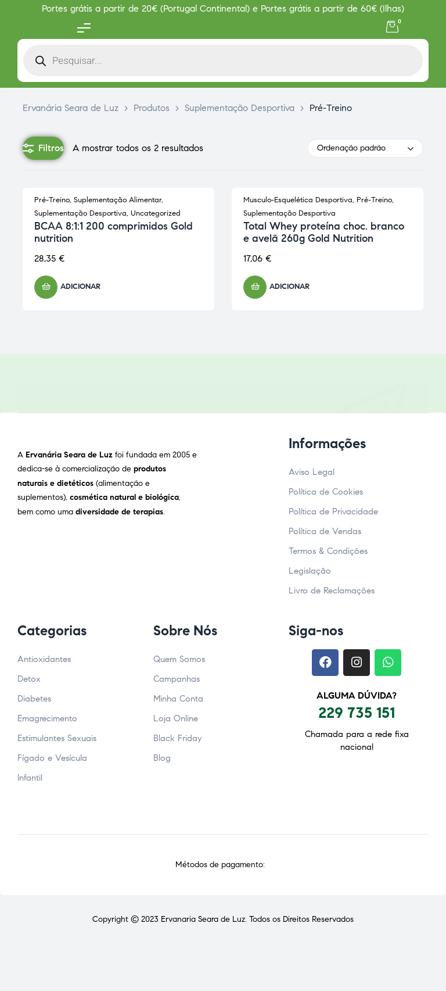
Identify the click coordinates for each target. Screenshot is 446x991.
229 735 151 (356, 712)
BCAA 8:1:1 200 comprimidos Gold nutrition (113, 232)
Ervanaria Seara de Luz (203, 919)
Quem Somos (179, 659)
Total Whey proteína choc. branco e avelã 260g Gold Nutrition (323, 232)
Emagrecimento (47, 718)
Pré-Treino (52, 200)
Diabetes (34, 698)
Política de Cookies (326, 491)
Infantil (29, 777)
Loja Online (175, 718)
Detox (29, 679)
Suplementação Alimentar (117, 200)
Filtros (43, 148)
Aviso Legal (311, 472)
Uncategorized (156, 213)
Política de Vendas (325, 531)
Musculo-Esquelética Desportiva (298, 200)
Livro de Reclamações (332, 590)
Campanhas (176, 679)
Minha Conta (178, 698)
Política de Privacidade (333, 511)
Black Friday (177, 738)
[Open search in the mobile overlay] (223, 60)
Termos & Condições (328, 551)
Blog (162, 758)
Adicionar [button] (80, 286)
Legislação (310, 571)
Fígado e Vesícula (52, 758)
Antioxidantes (44, 659)
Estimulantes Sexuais (56, 738)
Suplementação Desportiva (80, 213)
